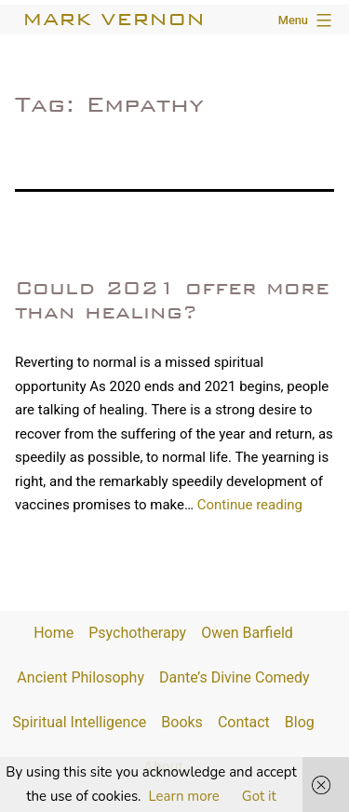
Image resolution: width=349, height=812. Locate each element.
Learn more (184, 796)
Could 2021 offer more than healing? (172, 299)
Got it (259, 796)
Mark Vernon (113, 19)
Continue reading (249, 504)
